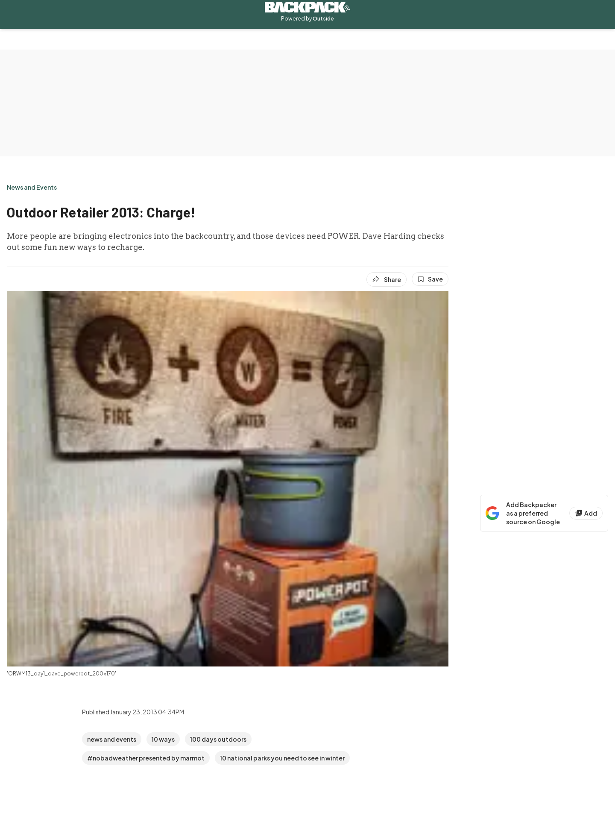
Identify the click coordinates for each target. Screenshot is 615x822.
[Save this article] (430, 279)
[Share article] (386, 279)
